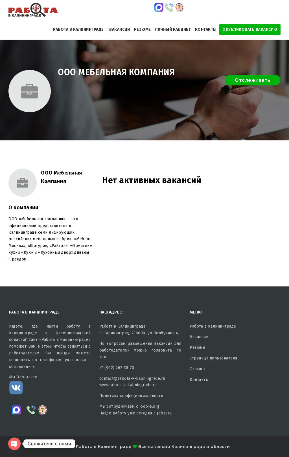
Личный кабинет (173, 29)
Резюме (142, 29)
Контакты (206, 29)
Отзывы (197, 369)
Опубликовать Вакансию (249, 29)
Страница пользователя (213, 358)
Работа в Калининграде (78, 29)
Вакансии (119, 29)
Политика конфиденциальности (131, 395)
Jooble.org (149, 406)
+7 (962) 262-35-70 (116, 367)
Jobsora (164, 413)
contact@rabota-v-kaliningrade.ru (132, 378)
